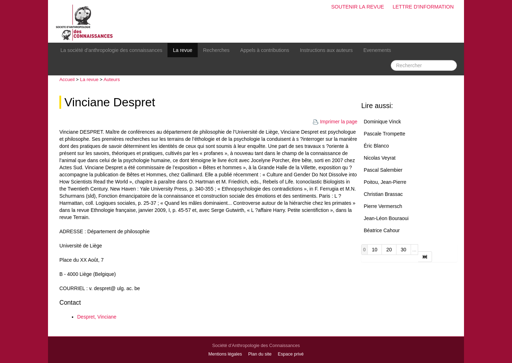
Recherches (216, 50)
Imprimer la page (335, 121)
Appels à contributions (264, 50)
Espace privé (291, 354)
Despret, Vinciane (96, 317)
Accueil (67, 79)
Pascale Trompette (384, 134)
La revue (182, 50)
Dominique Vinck (382, 121)
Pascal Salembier (383, 170)
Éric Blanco (376, 146)
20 (389, 249)
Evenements (377, 50)
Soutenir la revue (357, 7)
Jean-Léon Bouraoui (386, 218)
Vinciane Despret (109, 102)
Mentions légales (225, 354)
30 (403, 249)
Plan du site (260, 354)
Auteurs (111, 79)
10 (375, 249)
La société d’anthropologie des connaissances (111, 50)
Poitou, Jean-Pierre (385, 182)
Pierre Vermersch (383, 206)
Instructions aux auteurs (326, 50)
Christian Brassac (383, 194)
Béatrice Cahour (382, 230)
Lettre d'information (423, 7)
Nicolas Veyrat (379, 158)
